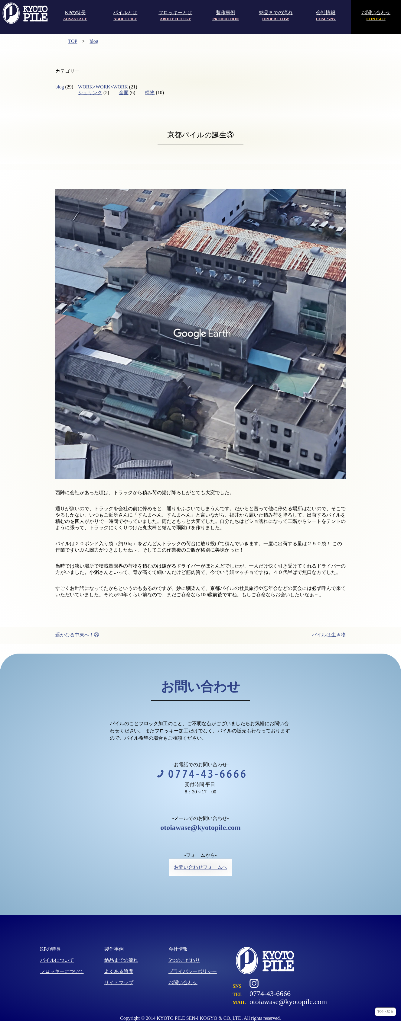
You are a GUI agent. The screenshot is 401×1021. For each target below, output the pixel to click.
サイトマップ (118, 982)
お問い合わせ (375, 15)
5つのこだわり (184, 960)
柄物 (150, 92)
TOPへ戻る (385, 1011)
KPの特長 (75, 15)
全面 (124, 92)
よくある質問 (118, 971)
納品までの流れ (276, 15)
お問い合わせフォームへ (200, 867)
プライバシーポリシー (192, 971)
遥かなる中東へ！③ (77, 634)
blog (94, 41)
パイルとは (125, 15)
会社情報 (326, 15)
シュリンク (90, 92)
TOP (72, 41)
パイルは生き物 (329, 634)
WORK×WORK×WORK (103, 86)
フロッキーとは (175, 15)
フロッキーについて (62, 971)
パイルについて (57, 960)
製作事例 (225, 15)
